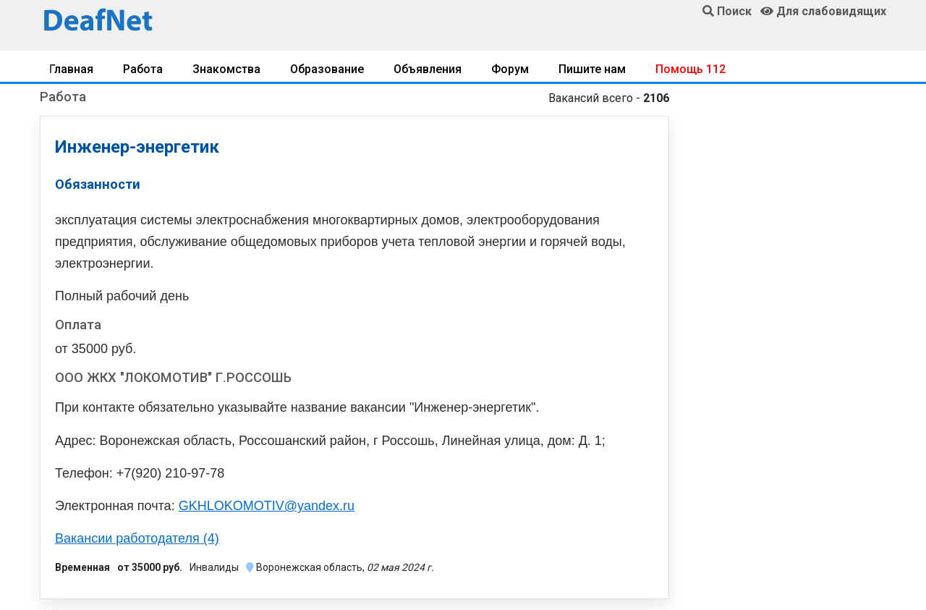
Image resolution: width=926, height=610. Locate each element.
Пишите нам (592, 69)
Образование (327, 69)
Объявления (428, 69)
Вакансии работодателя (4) (137, 538)
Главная (71, 69)
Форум (510, 69)
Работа (143, 69)
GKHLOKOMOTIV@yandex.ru (266, 506)
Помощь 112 (690, 69)
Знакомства (226, 69)
